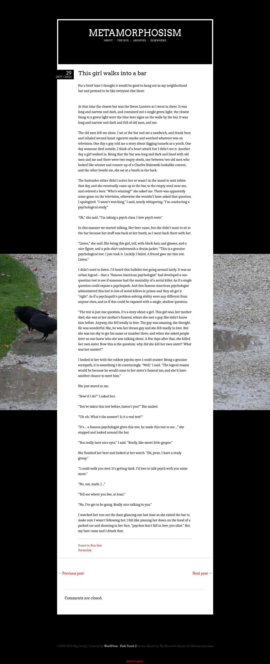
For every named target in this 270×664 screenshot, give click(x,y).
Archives (139, 40)
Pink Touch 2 (128, 646)
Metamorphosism (135, 32)
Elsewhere (158, 40)
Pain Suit (96, 545)
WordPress (111, 646)
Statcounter (135, 661)
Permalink (85, 550)
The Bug (123, 40)
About (108, 40)
